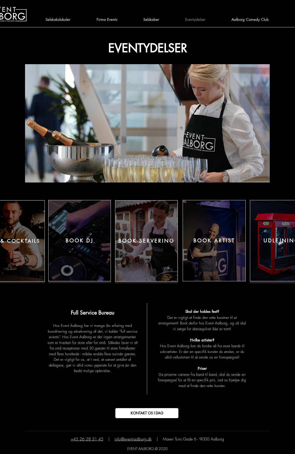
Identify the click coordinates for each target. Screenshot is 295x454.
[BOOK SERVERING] (146, 241)
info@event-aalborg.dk (133, 439)
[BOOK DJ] (79, 240)
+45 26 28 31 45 (87, 439)
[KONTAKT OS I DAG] (146, 413)
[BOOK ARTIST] (214, 240)
